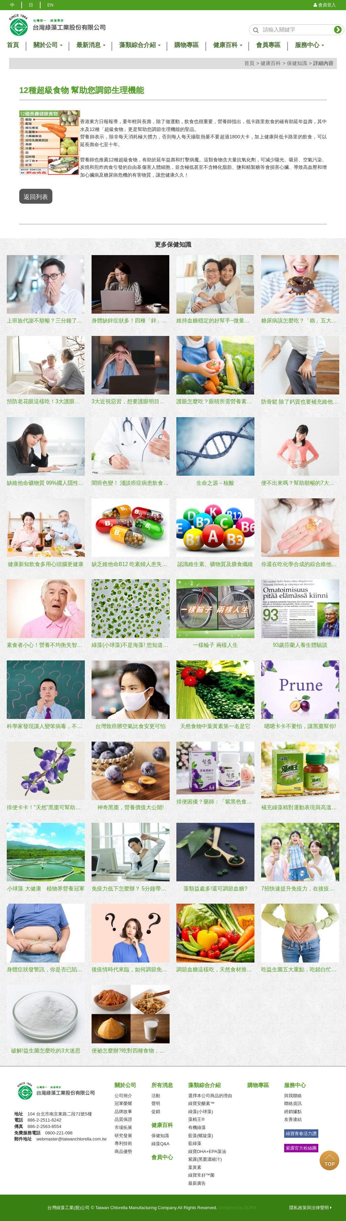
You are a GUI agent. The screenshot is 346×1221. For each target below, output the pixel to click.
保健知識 (297, 63)
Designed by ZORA (237, 1206)
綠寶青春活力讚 (301, 1132)
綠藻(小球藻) (200, 1110)
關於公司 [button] (47, 45)
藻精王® (196, 1118)
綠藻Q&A (160, 1142)
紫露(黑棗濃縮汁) (205, 1158)
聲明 (155, 1102)
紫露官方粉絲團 (301, 1147)
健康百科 (271, 63)
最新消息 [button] (90, 45)
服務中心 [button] (309, 45)
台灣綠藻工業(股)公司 (61, 1092)
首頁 (249, 63)
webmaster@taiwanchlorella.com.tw (71, 1138)
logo (56, 25)
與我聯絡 (293, 1094)
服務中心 (295, 1084)
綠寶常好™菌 (201, 1174)
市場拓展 (123, 1126)
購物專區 (186, 45)
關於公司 (125, 1084)
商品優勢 (123, 1150)
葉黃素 (194, 1166)
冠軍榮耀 (123, 1102)
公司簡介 (123, 1094)
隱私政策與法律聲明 (310, 1206)
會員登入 (325, 4)
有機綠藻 (197, 1126)
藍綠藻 (194, 1142)
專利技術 (123, 1142)
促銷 (155, 1110)
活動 (155, 1094)
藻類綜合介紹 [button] (139, 45)
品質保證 (123, 1118)
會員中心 (162, 1156)
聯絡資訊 (293, 1102)
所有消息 (162, 1084)
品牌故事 (123, 1110)
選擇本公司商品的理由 (210, 1094)
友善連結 (293, 1118)
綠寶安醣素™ (201, 1102)
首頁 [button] (13, 45)
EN (50, 4)
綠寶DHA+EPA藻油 (207, 1150)
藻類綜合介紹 (204, 1084)
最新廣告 (197, 1182)
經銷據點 (293, 1110)
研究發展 (123, 1134)
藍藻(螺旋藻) (200, 1134)
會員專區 (268, 45)
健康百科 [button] (227, 45)
